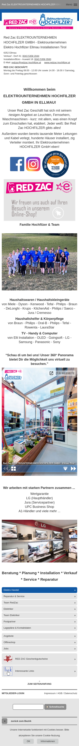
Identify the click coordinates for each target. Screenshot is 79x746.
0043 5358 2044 (31, 56)
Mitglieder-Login (13, 693)
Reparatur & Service (14, 596)
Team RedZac (11, 602)
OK (28, 741)
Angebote (9, 636)
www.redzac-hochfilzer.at (57, 62)
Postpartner (10, 621)
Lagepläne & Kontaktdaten (17, 627)
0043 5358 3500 (42, 59)
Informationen (48, 741)
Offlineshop (9, 642)
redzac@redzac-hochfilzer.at (26, 62)
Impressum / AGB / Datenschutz (60, 693)
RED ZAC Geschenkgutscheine (26, 659)
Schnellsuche (56, 706)
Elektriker (8, 609)
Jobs (6, 648)
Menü (69, 4)
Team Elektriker (12, 615)
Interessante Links (19, 671)
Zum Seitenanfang (39, 683)
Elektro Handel (11, 590)
